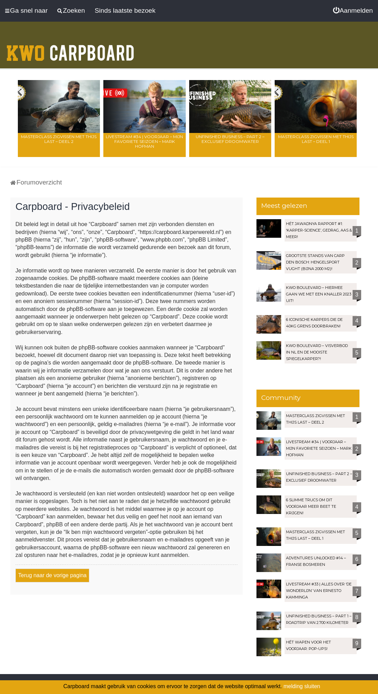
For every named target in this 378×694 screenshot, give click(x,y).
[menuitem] (353, 10)
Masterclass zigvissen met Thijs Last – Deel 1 (316, 139)
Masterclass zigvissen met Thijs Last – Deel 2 (58, 139)
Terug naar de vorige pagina (52, 575)
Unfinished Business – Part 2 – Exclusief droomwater (230, 139)
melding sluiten (302, 686)
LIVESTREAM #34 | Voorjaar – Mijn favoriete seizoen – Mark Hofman (144, 141)
